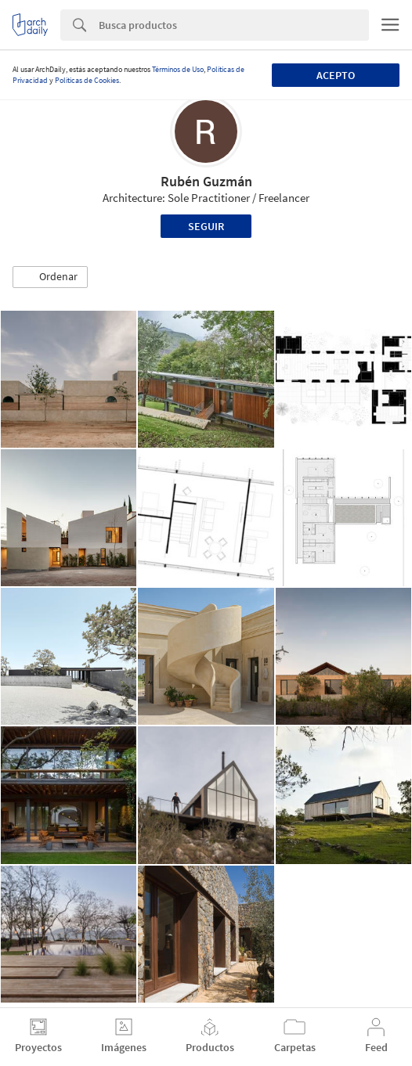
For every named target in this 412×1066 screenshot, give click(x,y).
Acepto (335, 75)
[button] (50, 277)
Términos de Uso (178, 69)
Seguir (206, 226)
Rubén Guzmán (206, 181)
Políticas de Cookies (87, 80)
